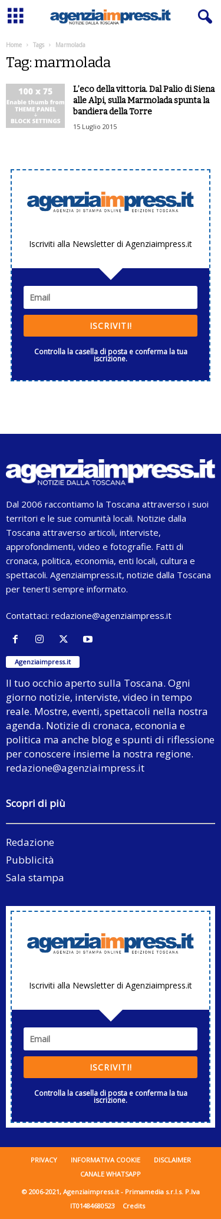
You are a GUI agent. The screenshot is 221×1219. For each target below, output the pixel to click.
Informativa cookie (105, 1159)
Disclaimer (172, 1159)
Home (14, 45)
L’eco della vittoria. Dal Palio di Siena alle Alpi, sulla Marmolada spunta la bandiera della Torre (144, 100)
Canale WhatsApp (110, 1173)
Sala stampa (35, 877)
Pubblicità (30, 860)
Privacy (44, 1159)
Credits (134, 1205)
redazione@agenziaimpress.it (111, 615)
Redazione (30, 842)
